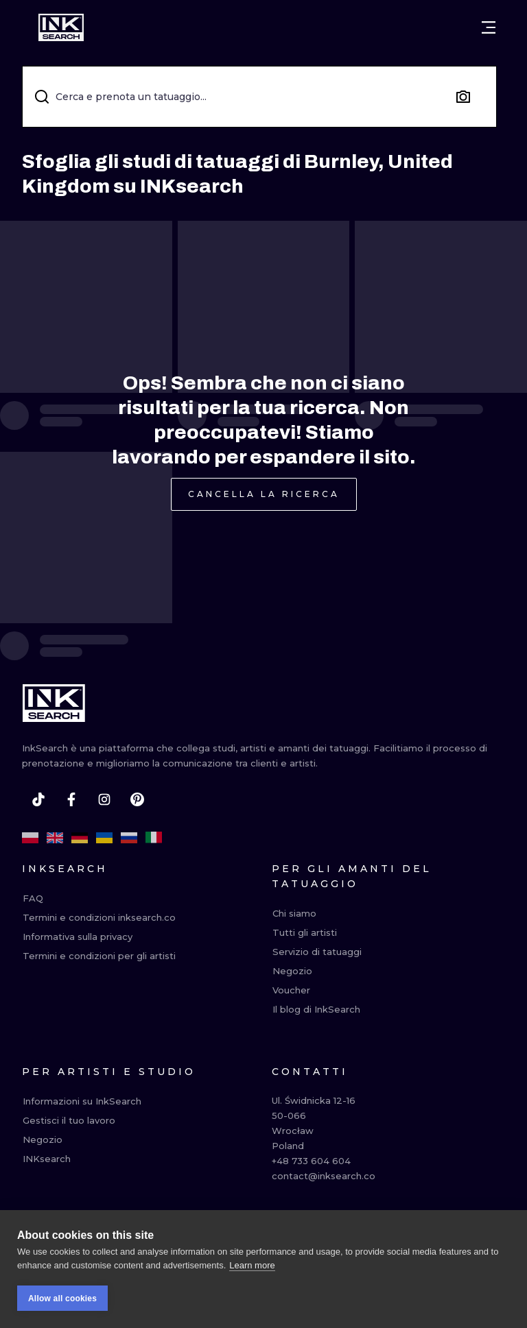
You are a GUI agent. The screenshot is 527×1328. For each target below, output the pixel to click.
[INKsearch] (61, 27)
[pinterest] (137, 799)
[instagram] (104, 799)
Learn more (251, 1266)
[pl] (30, 838)
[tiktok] (38, 799)
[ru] (129, 838)
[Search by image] (463, 97)
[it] (153, 838)
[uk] (104, 838)
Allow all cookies (62, 1299)
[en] (55, 838)
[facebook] (71, 799)
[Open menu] (488, 27)
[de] (79, 838)
